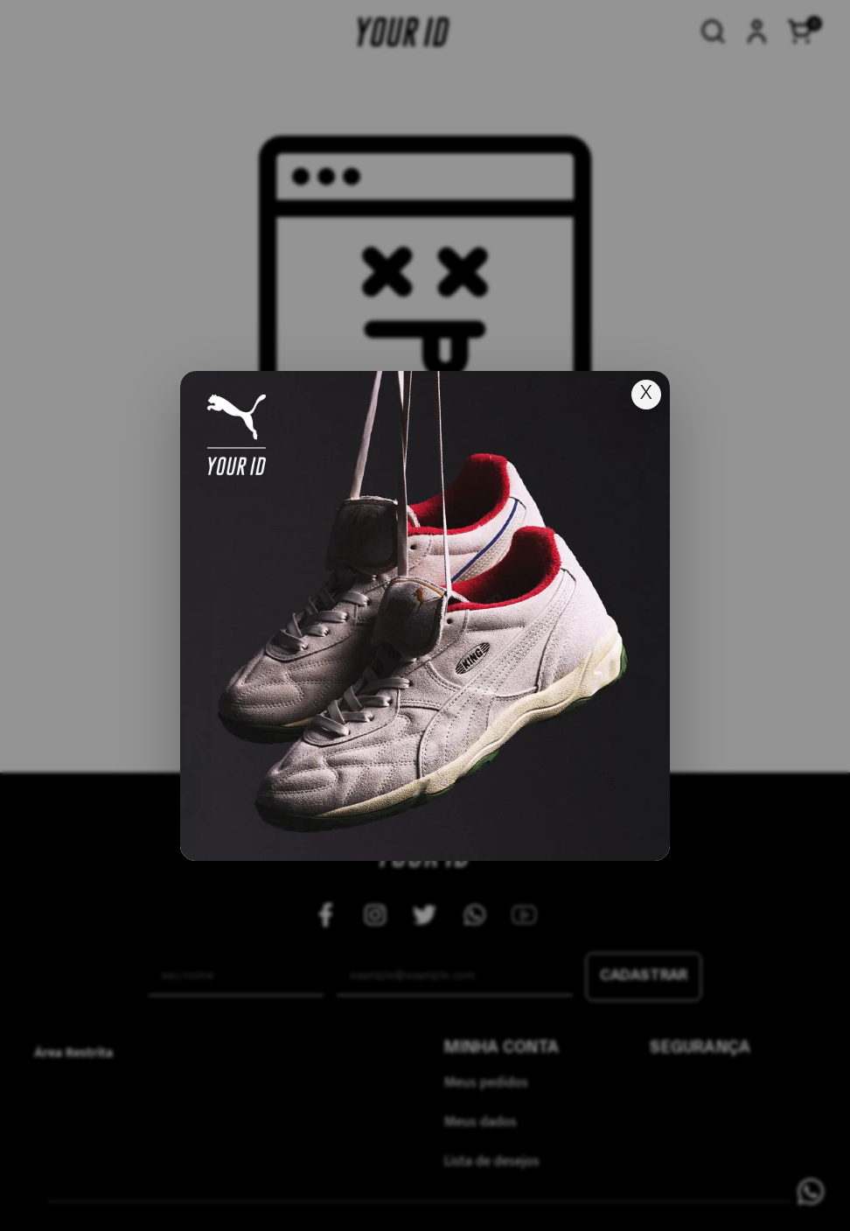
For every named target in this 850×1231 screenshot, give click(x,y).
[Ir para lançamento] (425, 616)
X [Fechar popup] (646, 394)
